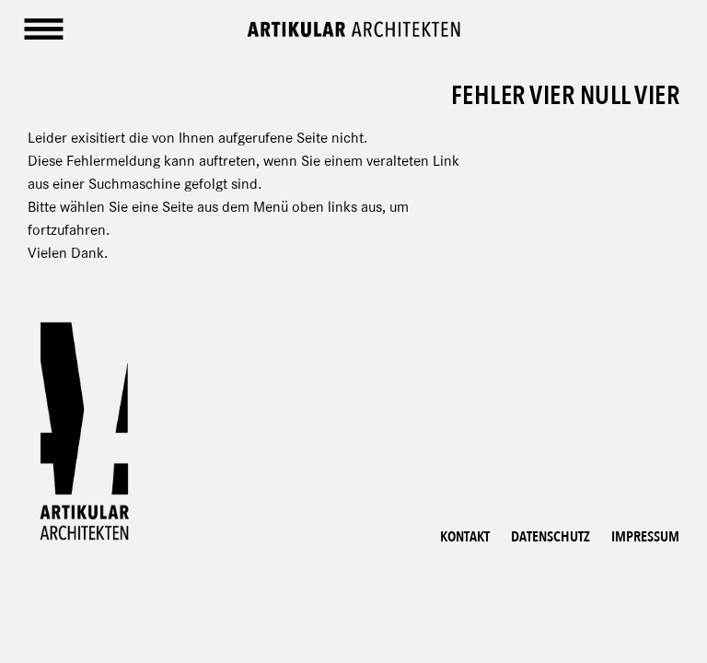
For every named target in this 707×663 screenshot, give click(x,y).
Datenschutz (550, 537)
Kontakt (465, 537)
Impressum (645, 537)
